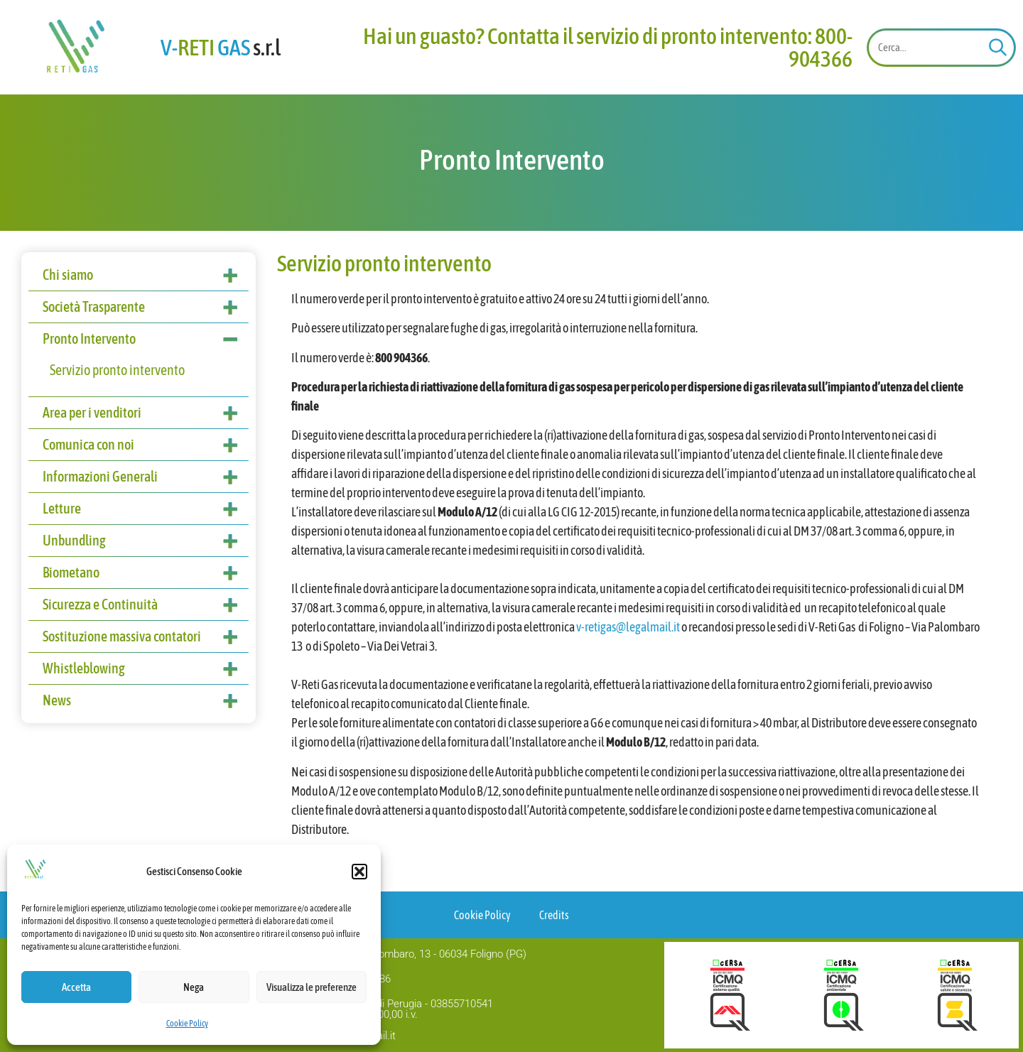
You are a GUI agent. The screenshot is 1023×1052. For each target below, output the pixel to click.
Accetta (76, 987)
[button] (359, 871)
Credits (554, 915)
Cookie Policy (187, 1024)
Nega (193, 987)
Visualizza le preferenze (311, 987)
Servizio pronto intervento (117, 370)
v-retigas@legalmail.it (628, 626)
